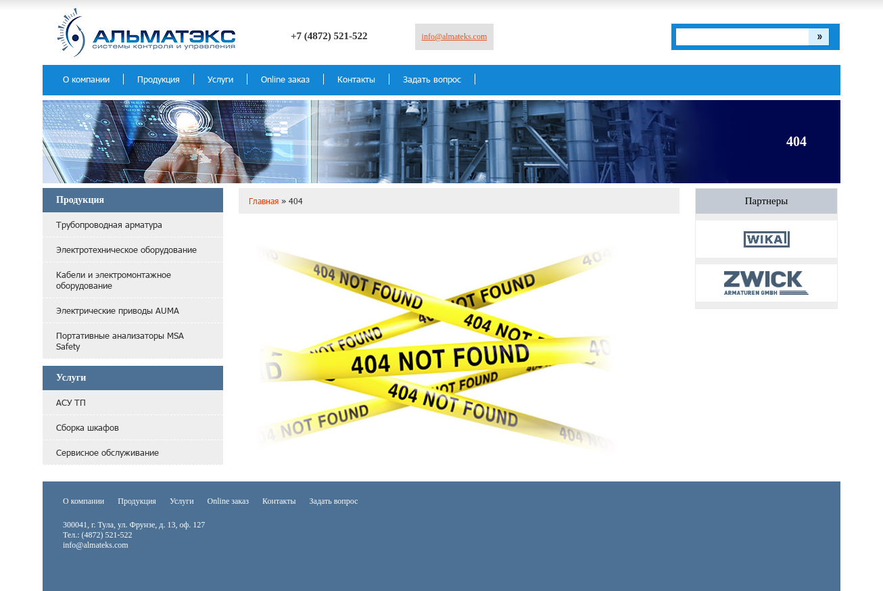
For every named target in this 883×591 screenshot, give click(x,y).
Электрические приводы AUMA (117, 310)
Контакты (356, 79)
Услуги (220, 79)
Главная (264, 200)
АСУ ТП (71, 402)
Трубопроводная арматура (109, 224)
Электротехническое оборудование (126, 249)
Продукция (158, 79)
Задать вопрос (432, 79)
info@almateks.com (454, 36)
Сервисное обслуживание (107, 452)
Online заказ (285, 79)
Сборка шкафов (87, 427)
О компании (86, 79)
